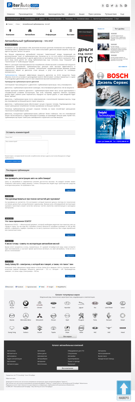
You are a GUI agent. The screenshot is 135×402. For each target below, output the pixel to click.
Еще (122, 14)
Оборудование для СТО (76, 351)
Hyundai (67, 304)
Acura (12, 304)
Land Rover (109, 304)
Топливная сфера (83, 19)
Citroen (40, 304)
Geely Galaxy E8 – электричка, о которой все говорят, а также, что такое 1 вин (39, 264)
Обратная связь (11, 378)
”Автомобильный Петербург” (70, 383)
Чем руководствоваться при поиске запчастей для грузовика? (32, 199)
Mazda (12, 317)
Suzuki (40, 329)
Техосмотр (69, 19)
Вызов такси (102, 356)
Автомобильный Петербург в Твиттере (112, 6)
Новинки (11, 14)
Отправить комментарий (13, 161)
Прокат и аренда (74, 361)
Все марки (67, 336)
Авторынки (41, 361)
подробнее (70, 190)
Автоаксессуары (12, 364)
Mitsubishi (39, 317)
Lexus (123, 304)
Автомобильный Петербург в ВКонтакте (103, 6)
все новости (123, 67)
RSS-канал (121, 6)
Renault (109, 317)
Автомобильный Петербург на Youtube (117, 6)
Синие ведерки (30, 19)
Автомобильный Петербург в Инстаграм (107, 6)
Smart (123, 317)
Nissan (53, 317)
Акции (81, 14)
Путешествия (111, 14)
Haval (123, 329)
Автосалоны (11, 351)
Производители (26, 14)
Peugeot (81, 317)
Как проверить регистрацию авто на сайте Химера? (28, 178)
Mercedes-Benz (25, 317)
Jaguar (81, 304)
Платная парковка (55, 19)
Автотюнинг (11, 361)
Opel (67, 317)
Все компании (67, 368)
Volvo (81, 329)
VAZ (95, 329)
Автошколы (102, 351)
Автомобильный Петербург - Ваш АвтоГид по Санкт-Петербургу (22, 5)
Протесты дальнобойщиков (103, 19)
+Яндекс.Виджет (126, 6)
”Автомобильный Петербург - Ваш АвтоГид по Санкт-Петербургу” (33, 386)
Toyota (53, 329)
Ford (53, 304)
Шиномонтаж (42, 356)
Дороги (72, 14)
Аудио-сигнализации (14, 359)
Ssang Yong (12, 329)
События (40, 14)
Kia (95, 304)
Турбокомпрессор (11, 75)
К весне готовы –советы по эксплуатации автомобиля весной (32, 243)
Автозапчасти (12, 353)
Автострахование (104, 353)
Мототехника (42, 364)
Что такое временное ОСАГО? (18, 221)
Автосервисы (11, 356)
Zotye (67, 329)
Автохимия (41, 351)
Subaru (26, 329)
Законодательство (56, 14)
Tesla (95, 317)
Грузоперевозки (73, 359)
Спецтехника (72, 353)
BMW (26, 304)
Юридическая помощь (106, 359)
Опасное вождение (13, 19)
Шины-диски (42, 353)
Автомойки (71, 356)
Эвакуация (71, 364)
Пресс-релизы (94, 14)
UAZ (109, 329)
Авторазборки (42, 359)
